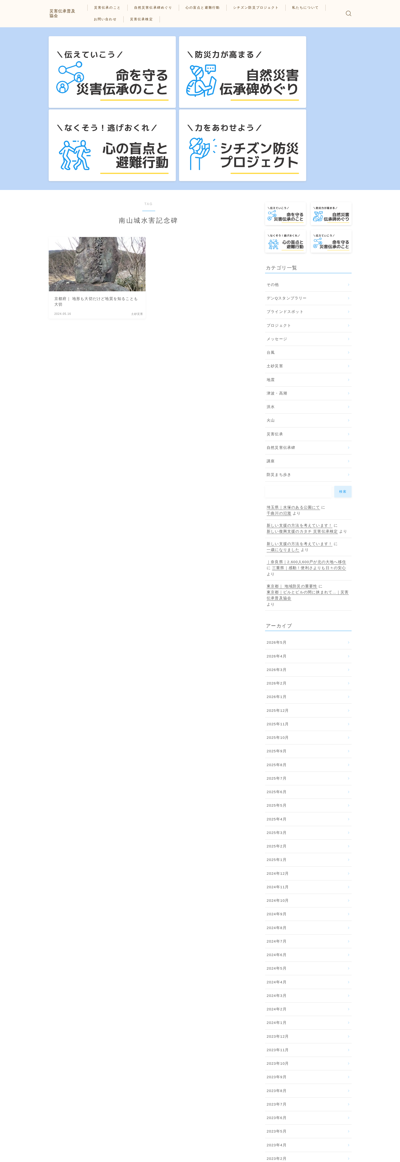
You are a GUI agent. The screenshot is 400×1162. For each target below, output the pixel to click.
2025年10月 (278, 634)
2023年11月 (278, 946)
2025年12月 (278, 606)
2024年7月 (277, 837)
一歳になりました (283, 445)
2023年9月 (277, 973)
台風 (271, 248)
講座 (271, 357)
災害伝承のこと (111, 7)
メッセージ (277, 235)
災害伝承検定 (145, 19)
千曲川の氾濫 (279, 409)
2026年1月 (277, 593)
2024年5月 (277, 864)
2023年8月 (277, 986)
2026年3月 (277, 565)
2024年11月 (278, 783)
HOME (54, 1138)
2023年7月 (277, 1000)
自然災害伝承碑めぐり (157, 7)
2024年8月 (277, 824)
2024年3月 (277, 891)
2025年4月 (277, 715)
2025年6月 (277, 688)
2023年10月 (278, 959)
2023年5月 (277, 1027)
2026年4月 (277, 552)
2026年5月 (277, 538)
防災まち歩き (279, 371)
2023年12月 (278, 932)
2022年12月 (278, 1068)
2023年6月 (277, 1014)
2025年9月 (277, 647)
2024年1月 (277, 919)
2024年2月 (277, 905)
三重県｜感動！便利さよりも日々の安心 (309, 464)
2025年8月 (277, 661)
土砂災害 (275, 262)
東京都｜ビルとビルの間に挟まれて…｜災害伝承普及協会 (308, 491)
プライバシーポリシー (66, 1154)
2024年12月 (278, 769)
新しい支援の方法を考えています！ (299, 421)
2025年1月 (277, 756)
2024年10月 (278, 796)
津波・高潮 (277, 289)
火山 (271, 316)
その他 (273, 180)
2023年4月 (277, 1041)
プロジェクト (279, 221)
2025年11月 (278, 620)
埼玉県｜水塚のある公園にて (293, 403)
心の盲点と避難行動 (207, 7)
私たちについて (309, 7)
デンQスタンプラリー (287, 194)
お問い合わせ (109, 19)
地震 (271, 275)
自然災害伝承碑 (281, 343)
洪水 (271, 302)
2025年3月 (277, 728)
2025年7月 (277, 674)
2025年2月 (277, 742)
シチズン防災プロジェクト (260, 7)
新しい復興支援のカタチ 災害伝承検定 (302, 427)
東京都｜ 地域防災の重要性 (292, 482)
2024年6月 (277, 851)
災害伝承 (275, 330)
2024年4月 (277, 878)
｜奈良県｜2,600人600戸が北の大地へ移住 (306, 458)
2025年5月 (277, 701)
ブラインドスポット (285, 208)
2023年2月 (277, 1054)
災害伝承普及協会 (66, 13)
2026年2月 (277, 579)
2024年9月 (277, 810)
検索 (342, 387)
